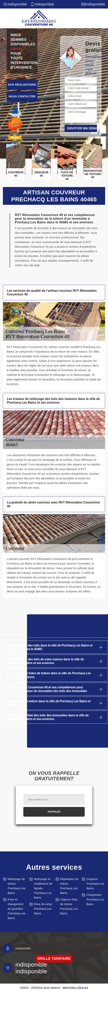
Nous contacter (22, 96)
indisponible (15, 4)
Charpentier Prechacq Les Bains (95, 899)
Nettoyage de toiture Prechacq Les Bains (16, 885)
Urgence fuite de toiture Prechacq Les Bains (69, 906)
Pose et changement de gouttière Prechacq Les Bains (16, 909)
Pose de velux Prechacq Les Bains (43, 909)
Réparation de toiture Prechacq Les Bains (69, 885)
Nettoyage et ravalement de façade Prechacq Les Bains (43, 888)
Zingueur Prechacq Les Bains (95, 883)
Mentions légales (75, 988)
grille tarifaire (54, 959)
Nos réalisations (22, 84)
